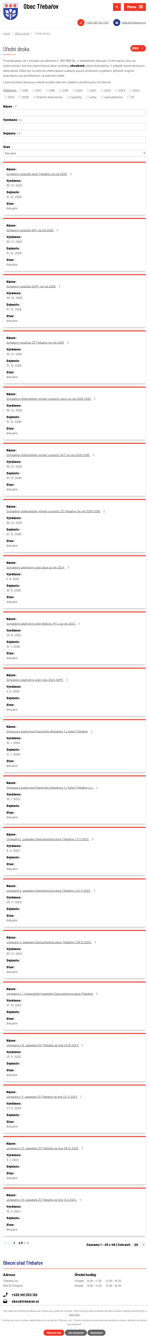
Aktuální (11, 208)
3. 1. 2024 (12, 1160)
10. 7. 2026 (13, 646)
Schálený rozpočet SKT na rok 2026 (33, 230)
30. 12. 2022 (14, 953)
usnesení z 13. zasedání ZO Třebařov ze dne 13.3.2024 (44, 1200)
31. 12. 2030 (13, 421)
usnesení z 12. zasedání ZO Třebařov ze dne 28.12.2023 (45, 1148)
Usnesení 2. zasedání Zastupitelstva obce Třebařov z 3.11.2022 (50, 839)
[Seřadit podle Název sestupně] (16, 107)
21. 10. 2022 (14, 1005)
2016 (25, 90)
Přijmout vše (54, 1332)
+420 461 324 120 (97, 22)
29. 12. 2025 (14, 298)
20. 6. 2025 (13, 635)
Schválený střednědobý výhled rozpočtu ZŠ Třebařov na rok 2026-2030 (56, 511)
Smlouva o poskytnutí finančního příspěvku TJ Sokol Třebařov (50, 731)
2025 (11, 97)
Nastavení (96, 1332)
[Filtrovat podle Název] (74, 112)
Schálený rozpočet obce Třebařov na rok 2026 (39, 174)
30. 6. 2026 (13, 590)
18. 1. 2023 (13, 799)
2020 (79, 90)
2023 (122, 90)
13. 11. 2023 (13, 1056)
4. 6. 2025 (12, 691)
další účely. (74, 1314)
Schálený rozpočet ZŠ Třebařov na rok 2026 (38, 342)
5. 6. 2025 (12, 579)
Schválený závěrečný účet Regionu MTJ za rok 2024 (43, 623)
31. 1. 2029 (13, 754)
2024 (136, 90)
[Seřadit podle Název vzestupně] (16, 105)
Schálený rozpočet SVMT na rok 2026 (34, 286)
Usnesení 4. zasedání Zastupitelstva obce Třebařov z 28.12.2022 (51, 942)
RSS (138, 48)
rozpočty (76, 97)
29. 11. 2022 (14, 902)
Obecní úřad (22, 33)
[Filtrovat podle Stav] (74, 153)
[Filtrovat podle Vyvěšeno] (74, 126)
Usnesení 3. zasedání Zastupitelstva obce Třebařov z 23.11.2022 (51, 890)
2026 (25, 97)
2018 (52, 90)
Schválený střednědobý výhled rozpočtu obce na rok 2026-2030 (51, 399)
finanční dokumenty (50, 97)
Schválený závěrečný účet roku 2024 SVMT (38, 680)
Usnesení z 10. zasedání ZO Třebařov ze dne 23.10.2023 (45, 1045)
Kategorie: (10, 90)
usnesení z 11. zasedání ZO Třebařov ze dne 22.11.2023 (44, 1097)
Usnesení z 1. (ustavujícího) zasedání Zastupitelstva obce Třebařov (52, 993)
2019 (65, 90)
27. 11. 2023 (13, 1108)
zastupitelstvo (113, 97)
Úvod (6, 33)
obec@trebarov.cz (134, 22)
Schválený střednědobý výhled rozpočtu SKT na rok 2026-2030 (51, 455)
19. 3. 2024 (13, 1211)
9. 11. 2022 (13, 850)
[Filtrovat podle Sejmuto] (74, 139)
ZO (132, 97)
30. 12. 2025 (14, 185)
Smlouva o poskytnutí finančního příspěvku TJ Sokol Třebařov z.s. (52, 787)
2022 (107, 90)
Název (8, 106)
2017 (38, 90)
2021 (93, 90)
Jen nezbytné (76, 1332)
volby (93, 97)
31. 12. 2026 (14, 197)
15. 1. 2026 (13, 743)
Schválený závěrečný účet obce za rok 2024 (38, 567)
